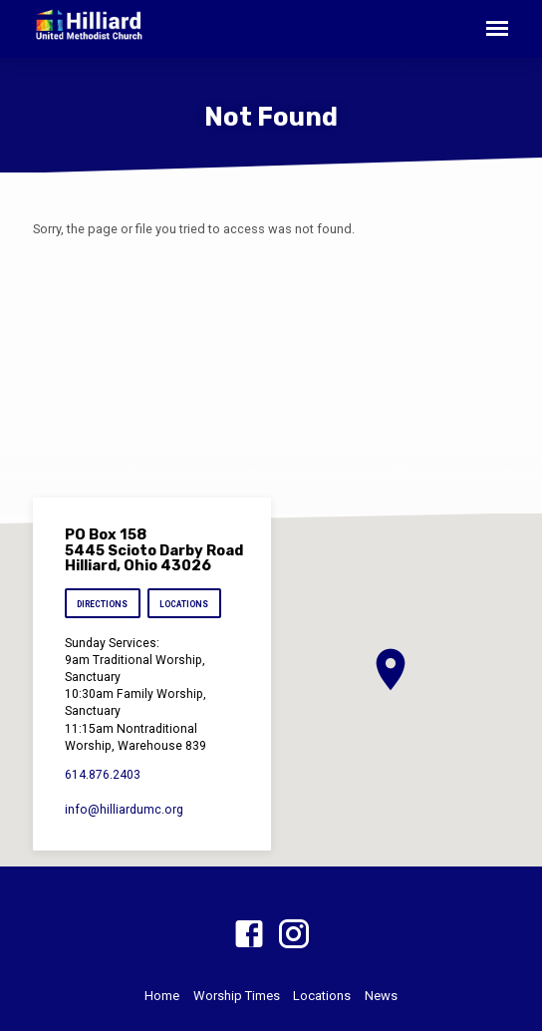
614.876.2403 (102, 775)
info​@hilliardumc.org (124, 810)
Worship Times (236, 995)
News (381, 995)
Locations (183, 604)
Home (161, 995)
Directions (102, 604)
